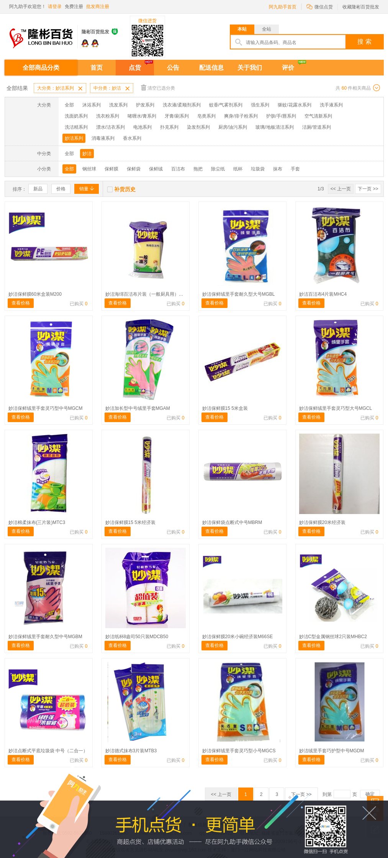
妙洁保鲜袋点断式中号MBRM (232, 522)
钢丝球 (89, 169)
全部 (69, 105)
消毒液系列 (103, 138)
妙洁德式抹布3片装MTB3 (131, 750)
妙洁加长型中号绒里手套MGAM (137, 408)
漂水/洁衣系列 (110, 127)
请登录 (55, 6)
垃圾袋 (258, 169)
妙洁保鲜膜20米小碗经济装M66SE (237, 636)
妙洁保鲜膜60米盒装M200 (35, 294)
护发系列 (145, 105)
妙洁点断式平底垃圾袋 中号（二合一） (48, 750)
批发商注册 (97, 6)
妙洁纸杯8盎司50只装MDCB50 (137, 636)
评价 (288, 67)
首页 (96, 67)
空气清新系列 (318, 116)
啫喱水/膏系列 (142, 116)
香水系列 (132, 138)
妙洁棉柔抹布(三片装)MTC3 (36, 522)
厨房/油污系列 (232, 127)
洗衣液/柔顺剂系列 (182, 105)
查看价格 (20, 303)
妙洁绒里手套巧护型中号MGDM (331, 750)
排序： (19, 189)
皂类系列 (206, 116)
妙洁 (87, 153)
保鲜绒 (156, 169)
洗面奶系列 (76, 116)
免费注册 (74, 6)
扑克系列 (169, 127)
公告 (173, 67)
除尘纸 (218, 169)
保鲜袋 (134, 169)
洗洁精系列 (76, 127)
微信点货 (319, 6)
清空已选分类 (158, 87)
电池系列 (142, 127)
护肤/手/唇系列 (281, 116)
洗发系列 (118, 105)
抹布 (277, 169)
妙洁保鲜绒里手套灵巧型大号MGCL (335, 408)
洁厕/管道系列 (316, 127)
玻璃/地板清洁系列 (274, 127)
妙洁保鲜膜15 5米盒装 (225, 408)
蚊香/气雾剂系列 (225, 105)
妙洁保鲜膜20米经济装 (322, 522)
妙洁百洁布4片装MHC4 (323, 294)
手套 (295, 169)
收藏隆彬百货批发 (360, 7)
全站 (266, 29)
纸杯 (237, 169)
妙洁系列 (74, 138)
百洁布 (178, 169)
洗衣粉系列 (107, 116)
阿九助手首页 (282, 7)
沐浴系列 (91, 105)
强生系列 (260, 105)
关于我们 (249, 67)
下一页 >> (368, 189)
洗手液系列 (331, 105)
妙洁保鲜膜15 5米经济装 (130, 522)
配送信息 (211, 67)
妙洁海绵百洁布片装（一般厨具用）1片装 (148, 294)
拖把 (198, 169)
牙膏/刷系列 (177, 116)
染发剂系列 (198, 127)
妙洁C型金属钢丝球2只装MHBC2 (333, 636)
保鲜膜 (111, 169)
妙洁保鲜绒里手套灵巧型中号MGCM (45, 408)
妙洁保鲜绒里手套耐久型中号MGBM (45, 636)
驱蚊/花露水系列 (294, 105)
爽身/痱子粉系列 (240, 116)
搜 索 (364, 41)
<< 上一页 (341, 189)
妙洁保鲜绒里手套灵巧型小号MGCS (239, 750)
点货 (135, 67)
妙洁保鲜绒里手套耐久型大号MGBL (238, 294)
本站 (242, 29)
